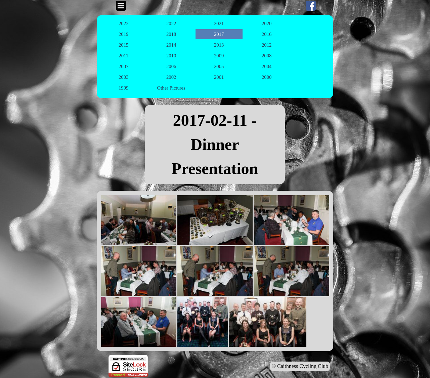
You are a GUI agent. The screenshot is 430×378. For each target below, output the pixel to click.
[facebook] (311, 6)
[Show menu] (121, 6)
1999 (123, 88)
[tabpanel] (215, 144)
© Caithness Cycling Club (300, 366)
